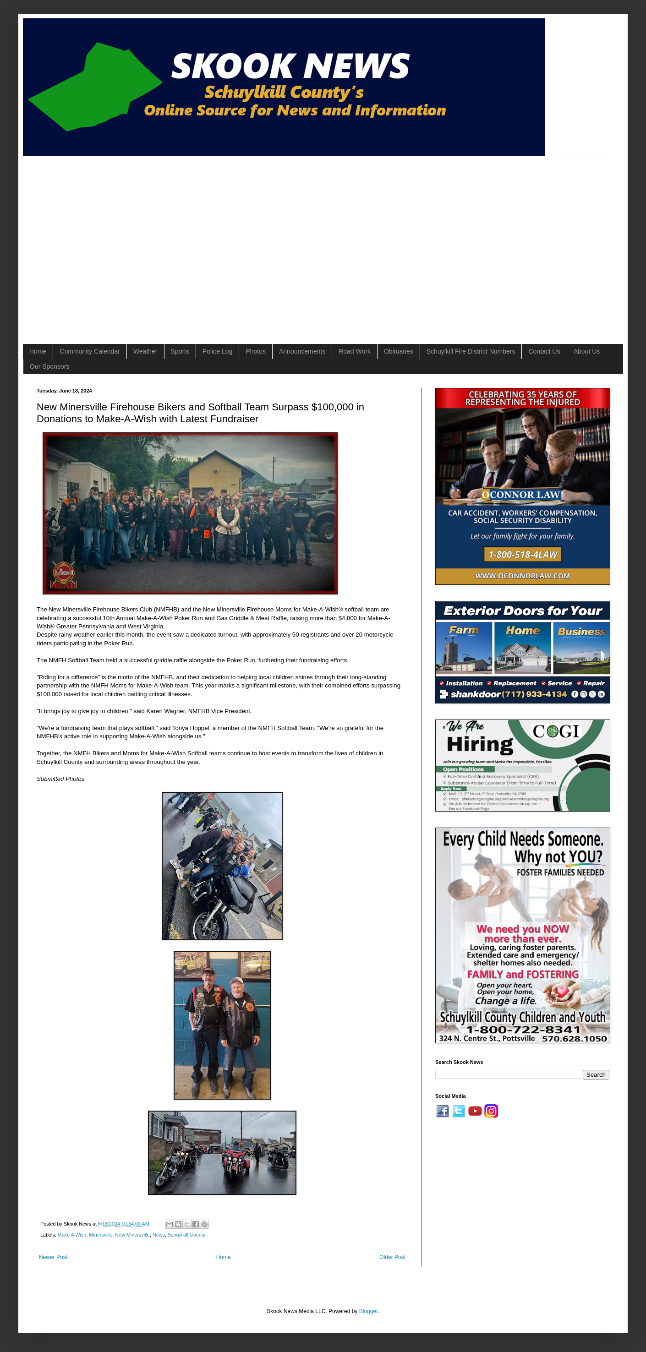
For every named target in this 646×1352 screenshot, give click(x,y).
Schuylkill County (186, 1235)
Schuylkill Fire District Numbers (471, 351)
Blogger (368, 1311)
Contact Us (544, 351)
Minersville (100, 1235)
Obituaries (398, 351)
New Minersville (132, 1235)
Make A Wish (72, 1235)
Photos (256, 351)
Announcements (302, 351)
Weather (145, 351)
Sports (180, 351)
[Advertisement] (86, 242)
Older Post (392, 1257)
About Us (587, 351)
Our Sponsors (49, 366)
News (159, 1235)
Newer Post (53, 1257)
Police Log (217, 351)
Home (37, 351)
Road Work (355, 351)
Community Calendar (90, 351)
